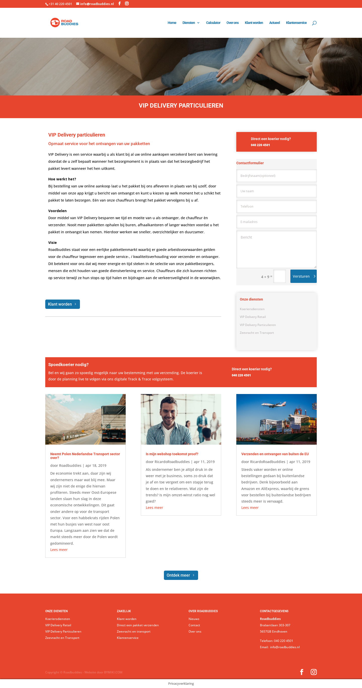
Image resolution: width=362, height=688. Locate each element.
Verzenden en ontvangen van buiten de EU (275, 454)
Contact (194, 625)
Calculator (213, 23)
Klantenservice (296, 23)
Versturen (301, 276)
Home (172, 23)
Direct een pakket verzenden (138, 625)
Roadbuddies (70, 465)
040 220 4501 (283, 641)
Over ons (233, 23)
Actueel (274, 23)
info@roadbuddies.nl (284, 647)
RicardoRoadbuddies (172, 461)
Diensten (189, 23)
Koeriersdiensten (252, 309)
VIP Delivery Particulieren (258, 325)
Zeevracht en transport (134, 631)
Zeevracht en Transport (257, 333)
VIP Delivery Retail (253, 317)
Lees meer (59, 549)
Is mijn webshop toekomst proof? (172, 454)
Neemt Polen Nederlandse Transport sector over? (85, 456)
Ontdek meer (178, 575)
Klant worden (254, 23)
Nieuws (194, 619)
